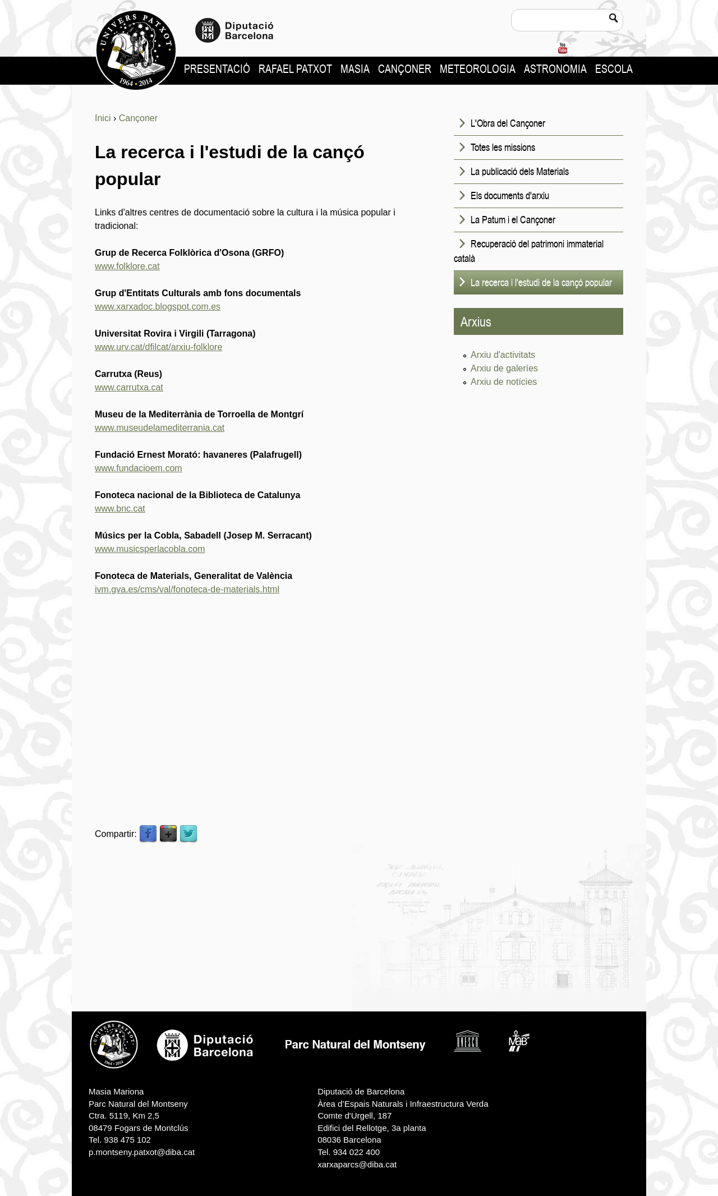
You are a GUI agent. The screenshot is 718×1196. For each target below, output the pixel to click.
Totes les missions (503, 147)
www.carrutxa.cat (129, 387)
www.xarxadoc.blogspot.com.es (157, 306)
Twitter (188, 834)
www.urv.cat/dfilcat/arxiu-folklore (158, 347)
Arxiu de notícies (504, 382)
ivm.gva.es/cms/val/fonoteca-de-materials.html (187, 589)
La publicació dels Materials (520, 171)
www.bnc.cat (120, 508)
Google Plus (168, 834)
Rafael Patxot (295, 69)
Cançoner (404, 69)
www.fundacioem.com (138, 468)
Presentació (217, 69)
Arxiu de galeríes (504, 368)
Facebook (148, 834)
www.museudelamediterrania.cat (159, 428)
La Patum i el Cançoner (513, 219)
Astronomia (555, 69)
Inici (103, 118)
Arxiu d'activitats (503, 355)
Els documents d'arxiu (510, 195)
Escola (614, 69)
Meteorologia (478, 69)
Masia (355, 69)
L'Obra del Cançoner (508, 123)
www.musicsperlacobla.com (150, 549)
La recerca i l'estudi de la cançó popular (541, 282)
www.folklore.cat (127, 266)
